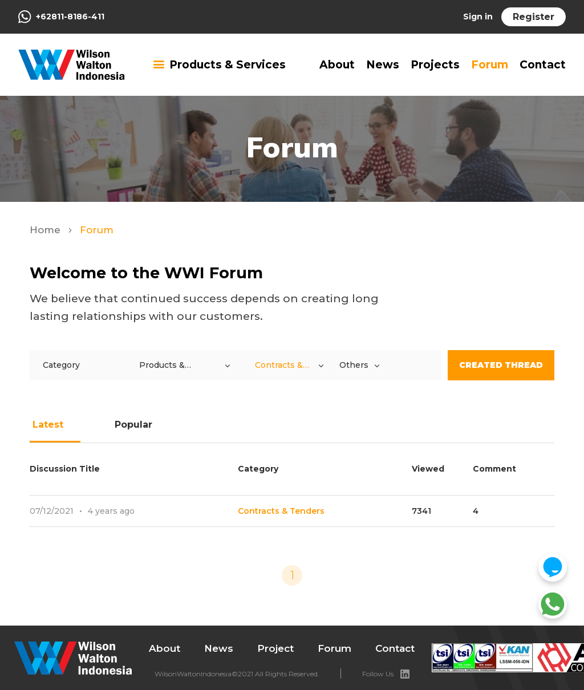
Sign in (478, 16)
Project (275, 648)
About (337, 64)
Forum (489, 64)
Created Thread (501, 365)
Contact (543, 64)
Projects (435, 64)
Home (46, 230)
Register (533, 16)
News (382, 64)
